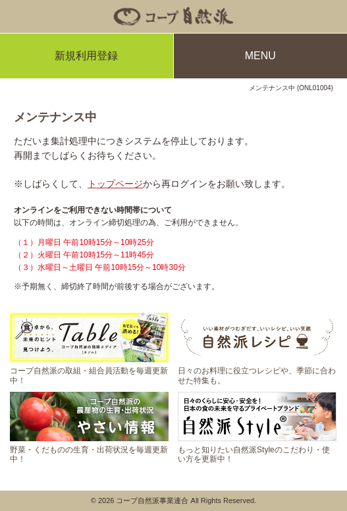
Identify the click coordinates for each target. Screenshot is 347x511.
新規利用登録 (86, 55)
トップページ (115, 183)
